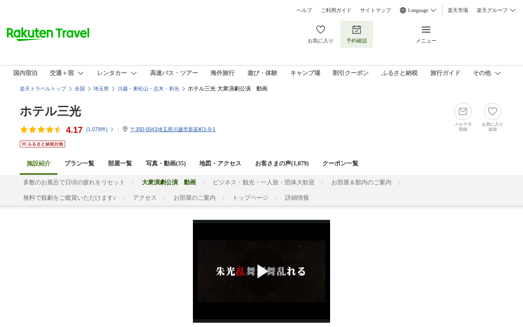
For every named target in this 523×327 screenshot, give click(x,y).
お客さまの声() (282, 163)
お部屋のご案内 (195, 198)
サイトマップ (375, 10)
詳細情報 (297, 198)
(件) (100, 129)
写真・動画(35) (166, 163)
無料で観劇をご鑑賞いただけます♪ (69, 198)
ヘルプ (304, 10)
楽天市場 (458, 10)
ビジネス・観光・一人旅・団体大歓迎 (264, 182)
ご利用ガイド (336, 10)
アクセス (145, 198)
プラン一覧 (79, 163)
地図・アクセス (220, 163)
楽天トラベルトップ (43, 89)
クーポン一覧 (340, 163)
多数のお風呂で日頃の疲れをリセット (74, 182)
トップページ (250, 198)
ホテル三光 (50, 111)
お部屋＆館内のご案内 (361, 182)
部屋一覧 (120, 163)
